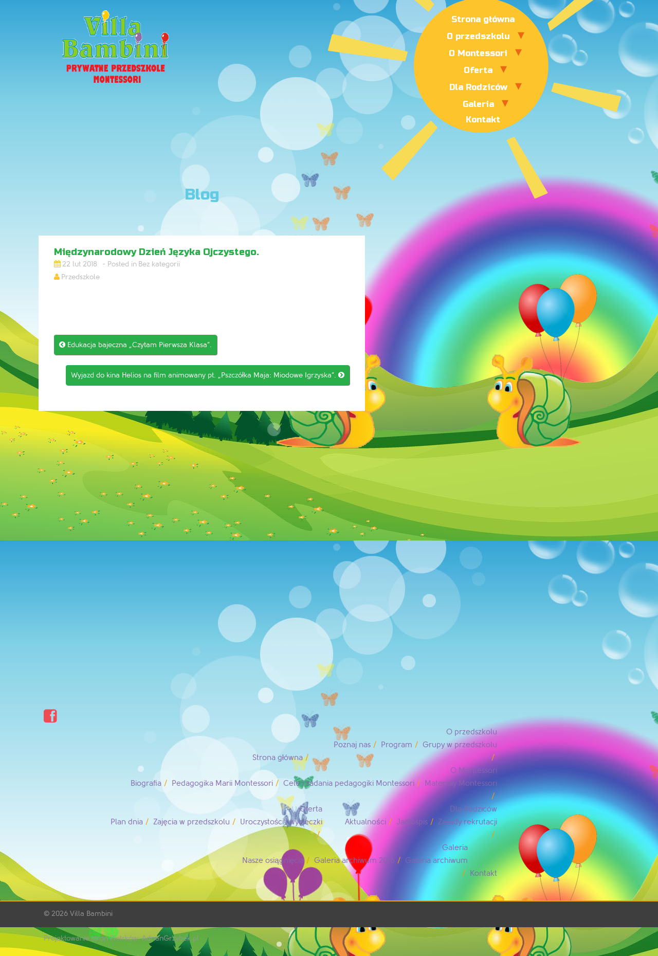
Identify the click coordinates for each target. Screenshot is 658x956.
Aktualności (365, 822)
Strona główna (483, 19)
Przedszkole (80, 277)
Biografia (146, 783)
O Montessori (478, 53)
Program (396, 745)
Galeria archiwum (436, 860)
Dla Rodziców (478, 87)
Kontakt (483, 119)
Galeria (478, 104)
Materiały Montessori (461, 783)
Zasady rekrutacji (467, 822)
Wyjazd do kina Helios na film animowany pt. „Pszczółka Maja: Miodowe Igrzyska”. (207, 375)
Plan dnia (127, 822)
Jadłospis (412, 822)
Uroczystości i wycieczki (281, 822)
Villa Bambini (91, 913)
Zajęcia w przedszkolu (191, 822)
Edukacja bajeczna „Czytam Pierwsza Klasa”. (135, 345)
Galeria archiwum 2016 (354, 860)
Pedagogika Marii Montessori (222, 783)
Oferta (478, 70)
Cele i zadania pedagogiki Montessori (348, 783)
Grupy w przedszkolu (460, 745)
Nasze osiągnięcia (273, 860)
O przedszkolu (478, 36)
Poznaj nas (352, 745)
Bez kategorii (159, 264)
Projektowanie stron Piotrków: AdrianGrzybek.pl (121, 938)
